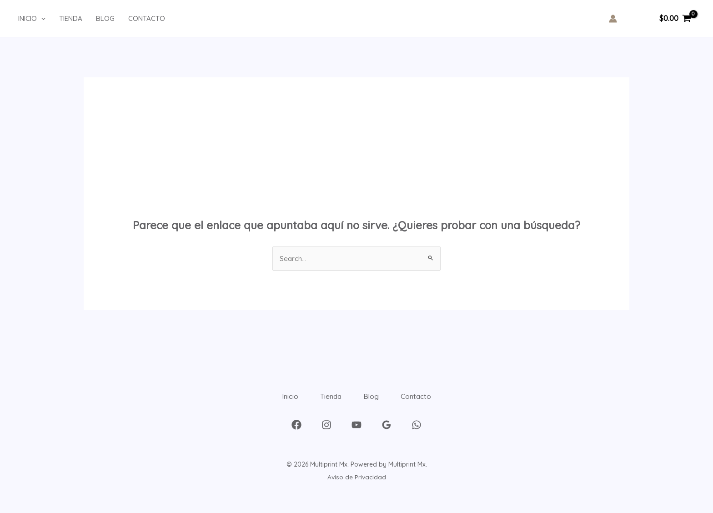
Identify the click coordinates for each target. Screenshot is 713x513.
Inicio (278, 401)
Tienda (327, 401)
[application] (41, 18)
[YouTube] (356, 434)
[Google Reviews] (387, 434)
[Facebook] (296, 434)
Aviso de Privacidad (357, 487)
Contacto (428, 401)
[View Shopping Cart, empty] (675, 18)
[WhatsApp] (417, 434)
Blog (375, 401)
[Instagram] (326, 434)
